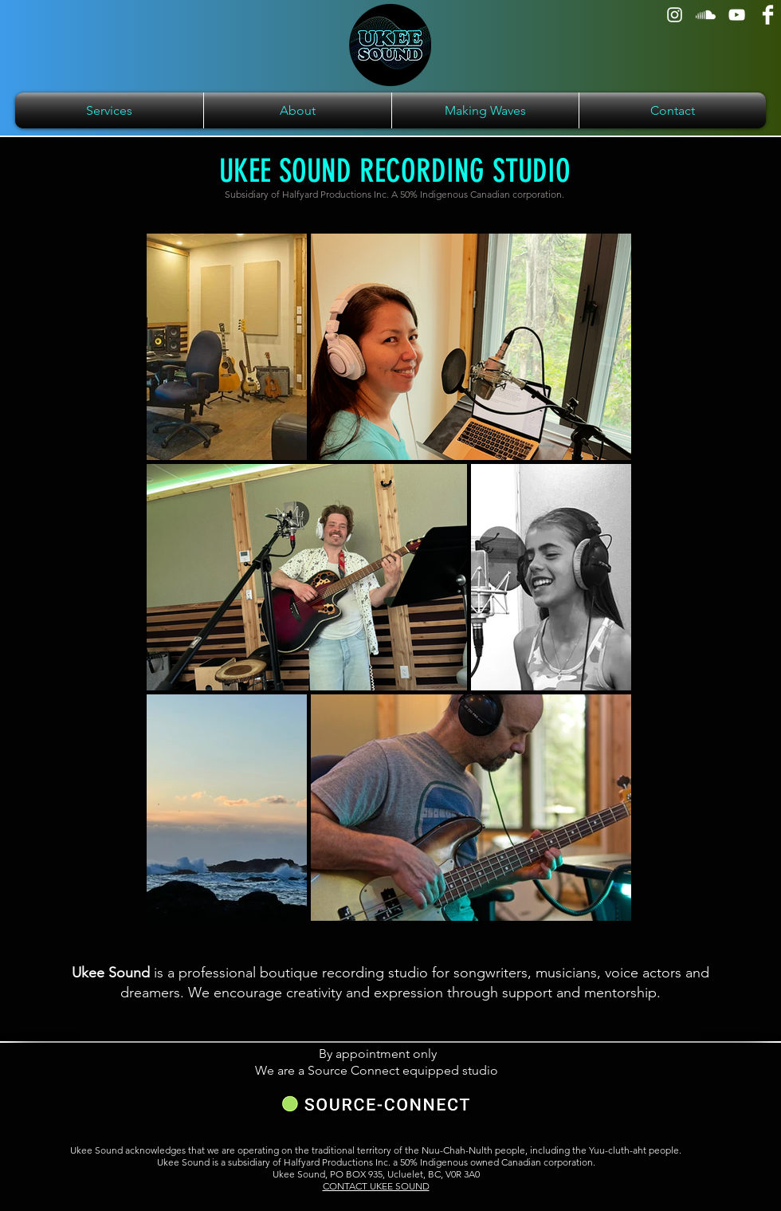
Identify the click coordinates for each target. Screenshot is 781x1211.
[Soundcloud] (706, 15)
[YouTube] (737, 15)
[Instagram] (675, 15)
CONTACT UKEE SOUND (376, 1186)
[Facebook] (768, 15)
